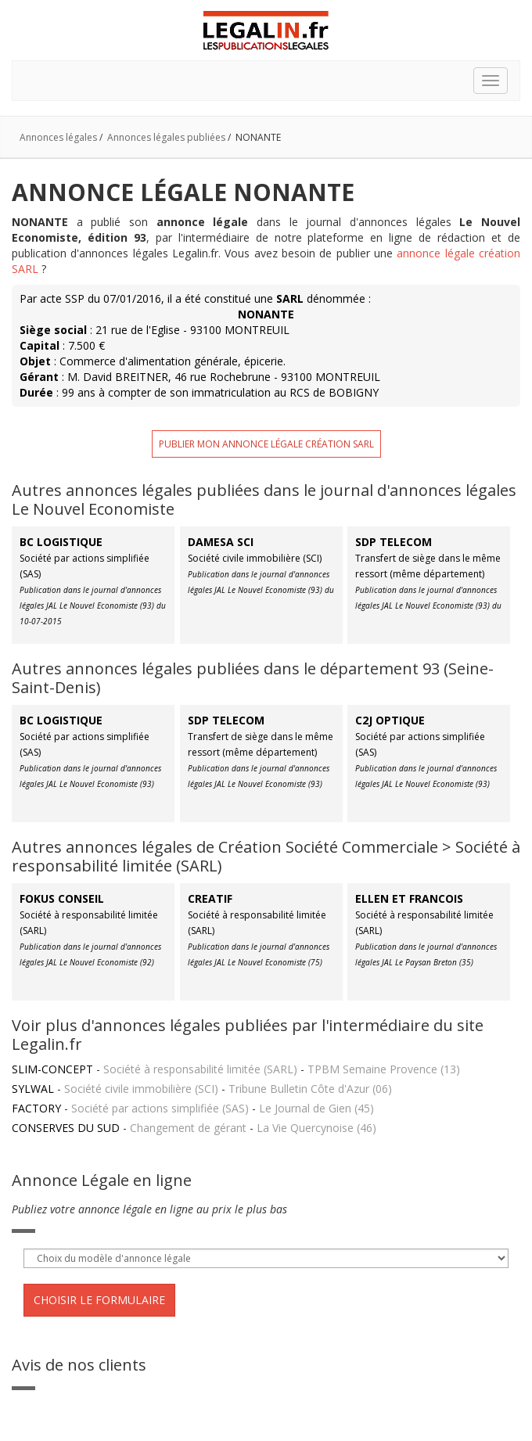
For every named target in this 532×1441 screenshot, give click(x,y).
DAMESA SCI (220, 541)
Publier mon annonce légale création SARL (266, 444)
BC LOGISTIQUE (61, 541)
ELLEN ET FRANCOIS (409, 898)
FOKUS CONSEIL (62, 898)
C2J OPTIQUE (390, 720)
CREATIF (210, 898)
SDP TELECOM (393, 541)
